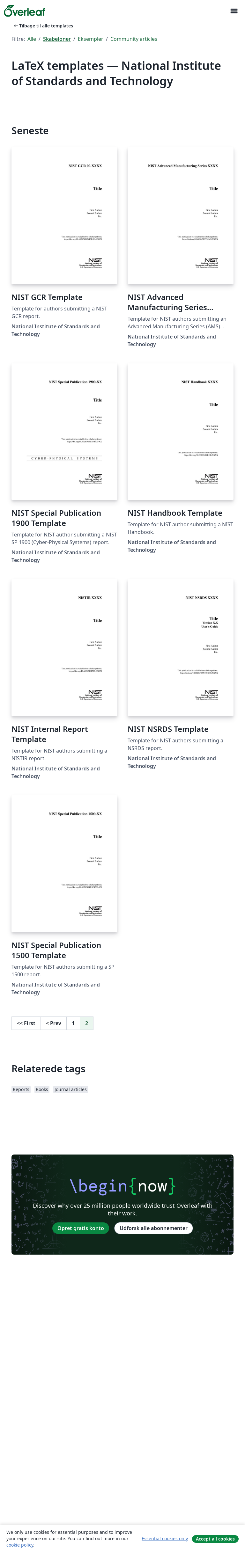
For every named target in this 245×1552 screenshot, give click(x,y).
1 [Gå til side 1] (73, 1023)
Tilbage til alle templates (43, 26)
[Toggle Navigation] (233, 11)
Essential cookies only (165, 1538)
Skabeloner (57, 38)
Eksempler (90, 38)
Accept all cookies (215, 1539)
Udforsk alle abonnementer (154, 1228)
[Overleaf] (24, 11)
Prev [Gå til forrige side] (53, 1023)
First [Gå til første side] (26, 1023)
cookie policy (19, 1545)
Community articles (133, 38)
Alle (31, 38)
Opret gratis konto (80, 1228)
